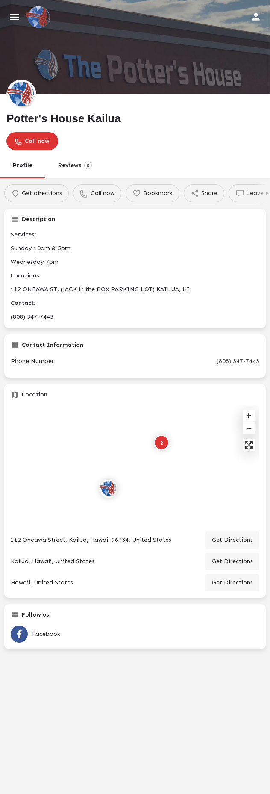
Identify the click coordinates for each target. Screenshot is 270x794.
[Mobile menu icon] (15, 17)
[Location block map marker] (108, 489)
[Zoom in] (249, 416)
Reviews (75, 165)
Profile (22, 165)
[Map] (135, 465)
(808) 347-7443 (238, 361)
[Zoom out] (249, 428)
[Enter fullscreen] (249, 445)
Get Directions (232, 539)
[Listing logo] (21, 94)
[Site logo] (39, 17)
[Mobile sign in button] (255, 16)
